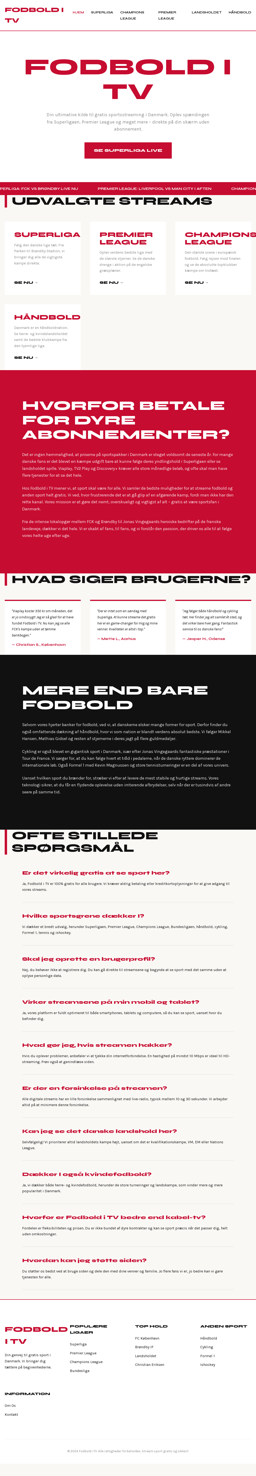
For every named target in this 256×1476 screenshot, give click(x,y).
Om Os (10, 1405)
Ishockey (207, 1364)
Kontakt (11, 1414)
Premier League (83, 1353)
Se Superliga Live (128, 150)
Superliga (102, 12)
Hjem (78, 12)
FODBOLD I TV (34, 15)
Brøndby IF (144, 1347)
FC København (147, 1338)
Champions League (86, 1362)
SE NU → (26, 282)
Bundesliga (79, 1370)
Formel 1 (207, 1356)
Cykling (206, 1347)
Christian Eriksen (149, 1364)
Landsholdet (207, 12)
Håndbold (240, 12)
